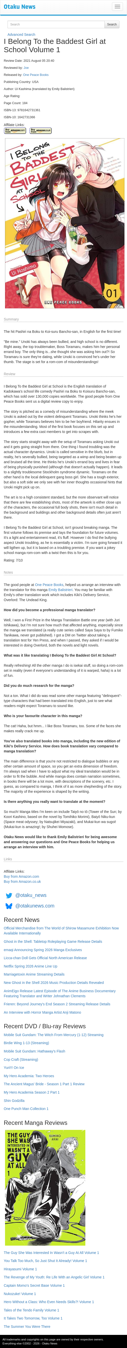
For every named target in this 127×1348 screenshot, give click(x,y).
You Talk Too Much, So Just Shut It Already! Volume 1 (45, 1261)
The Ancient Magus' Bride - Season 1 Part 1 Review (44, 1084)
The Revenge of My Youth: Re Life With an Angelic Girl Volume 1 (54, 1277)
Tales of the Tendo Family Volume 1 (31, 1310)
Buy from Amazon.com (21, 876)
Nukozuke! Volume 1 (20, 1294)
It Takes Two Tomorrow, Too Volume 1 (33, 1318)
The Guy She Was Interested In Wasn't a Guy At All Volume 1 (51, 1253)
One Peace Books (36, 75)
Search (112, 24)
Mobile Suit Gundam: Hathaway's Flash (34, 1051)
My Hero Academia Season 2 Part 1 (32, 1092)
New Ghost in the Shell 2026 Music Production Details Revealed (54, 983)
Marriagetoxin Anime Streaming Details (34, 974)
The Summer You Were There (27, 1327)
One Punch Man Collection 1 (26, 1109)
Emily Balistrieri (60, 590)
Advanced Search (21, 35)
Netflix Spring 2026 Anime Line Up (30, 966)
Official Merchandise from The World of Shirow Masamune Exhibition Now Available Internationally (61, 930)
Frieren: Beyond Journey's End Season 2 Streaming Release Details (57, 1004)
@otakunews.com (34, 906)
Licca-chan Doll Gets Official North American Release (45, 958)
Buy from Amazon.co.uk (22, 882)
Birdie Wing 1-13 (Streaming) (26, 1043)
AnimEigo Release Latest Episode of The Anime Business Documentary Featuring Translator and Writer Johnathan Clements (60, 993)
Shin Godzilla (14, 1101)
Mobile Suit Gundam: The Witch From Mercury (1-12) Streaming (53, 1035)
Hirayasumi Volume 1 (20, 1269)
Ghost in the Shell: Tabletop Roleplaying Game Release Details (53, 942)
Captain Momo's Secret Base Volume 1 (34, 1285)
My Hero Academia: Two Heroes (29, 1076)
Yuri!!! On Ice (14, 1068)
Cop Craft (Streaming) (21, 1060)
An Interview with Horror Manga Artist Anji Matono (42, 1012)
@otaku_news (30, 895)
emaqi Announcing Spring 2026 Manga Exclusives (43, 950)
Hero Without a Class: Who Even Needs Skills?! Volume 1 (49, 1302)
